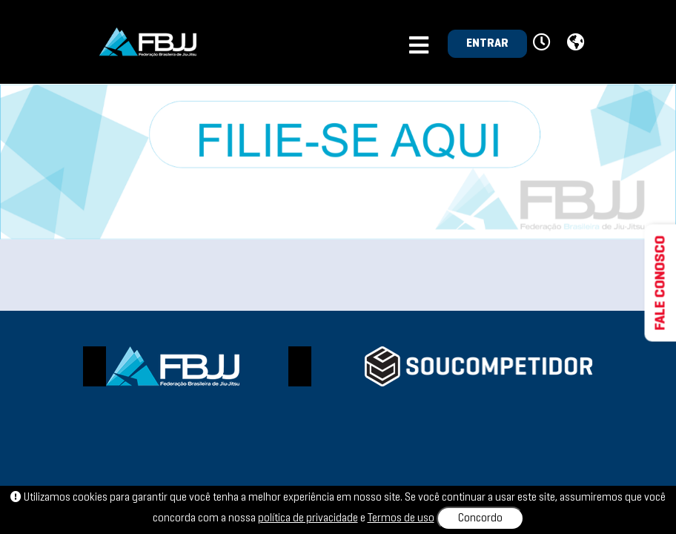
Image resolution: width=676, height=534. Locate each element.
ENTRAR (487, 44)
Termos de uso (401, 518)
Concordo (480, 518)
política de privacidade (308, 518)
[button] (543, 43)
